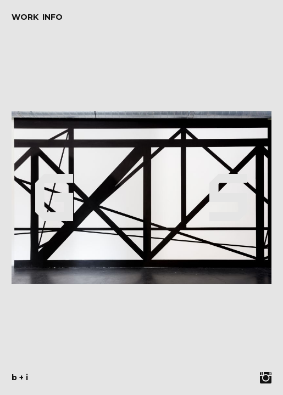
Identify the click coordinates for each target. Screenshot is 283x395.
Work (25, 17)
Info (52, 17)
